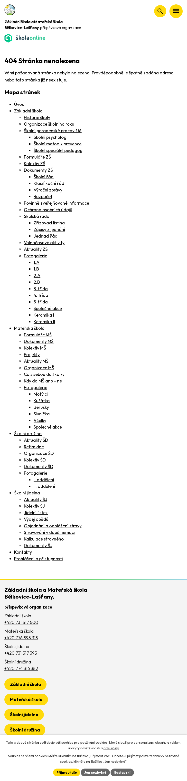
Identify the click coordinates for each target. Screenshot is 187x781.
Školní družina (28, 433)
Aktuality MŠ (36, 361)
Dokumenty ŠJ (38, 545)
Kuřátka (42, 400)
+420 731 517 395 (20, 653)
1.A (36, 262)
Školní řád (44, 177)
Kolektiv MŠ (35, 348)
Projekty (32, 354)
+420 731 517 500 (21, 622)
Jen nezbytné (95, 772)
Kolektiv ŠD (35, 460)
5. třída (41, 302)
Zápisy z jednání (49, 229)
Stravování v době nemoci (49, 532)
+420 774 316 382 (21, 668)
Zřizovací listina (49, 223)
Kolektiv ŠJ (34, 506)
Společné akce (48, 308)
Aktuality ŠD (36, 440)
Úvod (19, 104)
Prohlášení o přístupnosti (38, 558)
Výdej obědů (36, 519)
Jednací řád (45, 236)
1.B (36, 269)
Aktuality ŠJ (35, 499)
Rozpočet (43, 196)
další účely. (111, 748)
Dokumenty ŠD (38, 466)
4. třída (41, 295)
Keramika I (44, 315)
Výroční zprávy (48, 190)
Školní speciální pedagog (58, 150)
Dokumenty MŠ (39, 341)
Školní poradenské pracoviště (53, 130)
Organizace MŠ (39, 367)
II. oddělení (44, 486)
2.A (37, 275)
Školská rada (36, 216)
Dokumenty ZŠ (38, 170)
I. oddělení (44, 479)
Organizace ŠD (39, 453)
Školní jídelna (27, 493)
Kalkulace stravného (44, 539)
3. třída (41, 288)
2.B (37, 282)
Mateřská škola (29, 328)
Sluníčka (42, 414)
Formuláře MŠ (38, 335)
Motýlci (41, 394)
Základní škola (28, 111)
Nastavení (122, 772)
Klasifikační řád (49, 183)
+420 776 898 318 (21, 638)
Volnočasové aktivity (44, 242)
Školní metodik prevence (58, 144)
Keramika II (44, 321)
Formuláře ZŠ (37, 157)
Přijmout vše (66, 772)
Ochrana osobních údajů (48, 209)
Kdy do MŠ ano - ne (43, 381)
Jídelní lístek (36, 512)
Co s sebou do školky (44, 374)
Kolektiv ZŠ (34, 163)
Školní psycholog (50, 137)
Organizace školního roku (49, 124)
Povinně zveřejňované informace (56, 203)
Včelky (40, 420)
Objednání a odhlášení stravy (53, 526)
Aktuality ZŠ (36, 249)
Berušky (41, 407)
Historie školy (37, 117)
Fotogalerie (35, 256)
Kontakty (23, 552)
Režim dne (34, 447)
